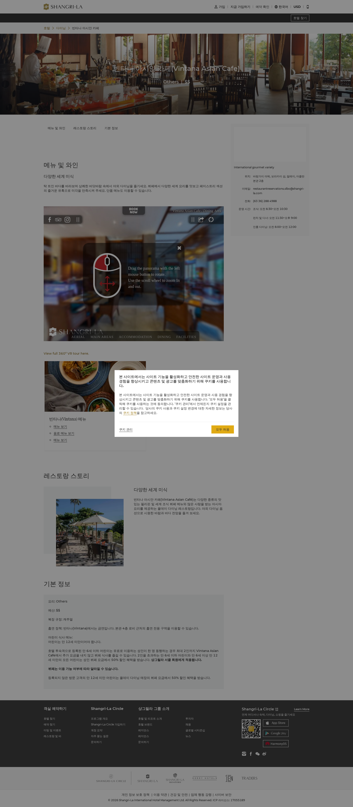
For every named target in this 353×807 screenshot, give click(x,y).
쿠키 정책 (130, 413)
